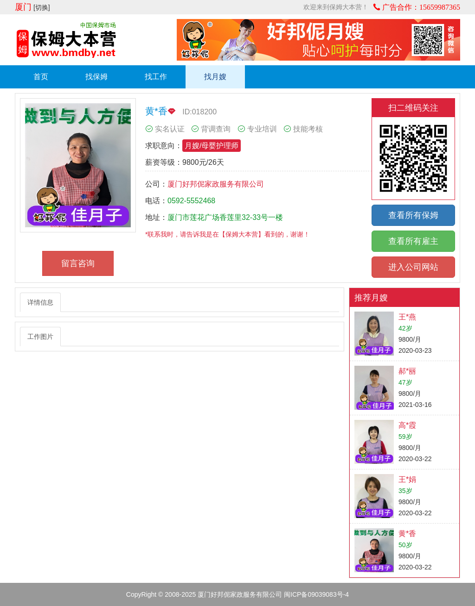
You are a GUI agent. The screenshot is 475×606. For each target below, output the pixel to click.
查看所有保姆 (413, 215)
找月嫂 (215, 77)
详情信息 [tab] (40, 302)
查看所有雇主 (413, 241)
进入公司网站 (413, 267)
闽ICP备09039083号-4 (316, 594)
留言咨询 (78, 263)
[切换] (41, 7)
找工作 (156, 77)
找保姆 (96, 77)
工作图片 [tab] (40, 336)
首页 (40, 77)
